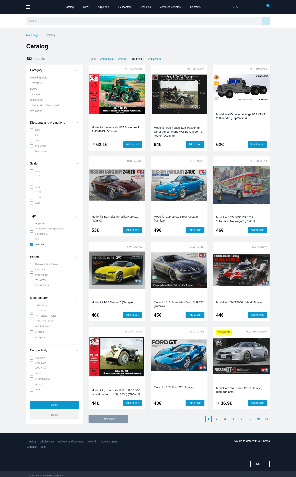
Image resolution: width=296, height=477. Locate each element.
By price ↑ (123, 58)
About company (109, 441)
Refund (91, 441)
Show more (108, 418)
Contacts (195, 6)
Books (33, 88)
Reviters (37, 83)
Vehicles (146, 6)
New (85, 6)
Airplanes (103, 6)
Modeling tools (38, 77)
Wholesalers (47, 441)
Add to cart (132, 144)
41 (266, 418)
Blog (43, 446)
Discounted (36, 99)
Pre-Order (36, 110)
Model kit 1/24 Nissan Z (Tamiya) (112, 302)
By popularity (107, 58)
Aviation (36, 94)
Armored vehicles (170, 6)
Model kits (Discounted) (45, 105)
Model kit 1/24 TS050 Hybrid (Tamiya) (240, 302)
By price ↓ (138, 58)
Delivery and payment (70, 441)
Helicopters (125, 6)
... (250, 418)
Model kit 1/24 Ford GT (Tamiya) (174, 387)
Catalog (69, 6)
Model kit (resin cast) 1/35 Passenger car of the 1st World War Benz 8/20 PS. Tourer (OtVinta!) (178, 131)
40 (258, 418)
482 (35, 59)
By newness (154, 58)
